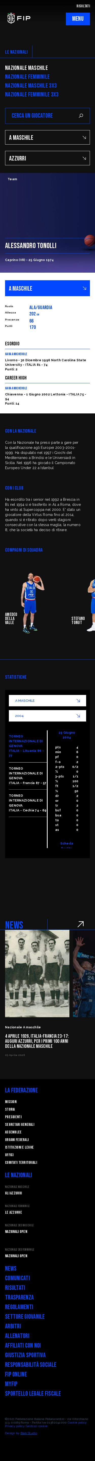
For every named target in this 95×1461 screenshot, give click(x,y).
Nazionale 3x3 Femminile (19, 1250)
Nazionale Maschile (26, 68)
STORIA (10, 1109)
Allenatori (17, 1336)
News (10, 1269)
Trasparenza (19, 1298)
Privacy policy (15, 1426)
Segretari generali (19, 1124)
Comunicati (17, 1278)
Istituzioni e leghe (19, 1147)
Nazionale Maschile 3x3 (31, 85)
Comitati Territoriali (21, 1162)
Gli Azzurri (13, 1193)
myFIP (11, 1384)
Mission (10, 1101)
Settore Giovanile (25, 1317)
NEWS (14, 925)
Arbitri (13, 1326)
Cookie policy (77, 1422)
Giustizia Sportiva (25, 1355)
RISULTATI (83, 6)
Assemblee (13, 1132)
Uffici (9, 1155)
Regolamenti (19, 1307)
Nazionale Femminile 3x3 (32, 94)
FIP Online (16, 1374)
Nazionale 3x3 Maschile (19, 1225)
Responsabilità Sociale (30, 1365)
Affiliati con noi (23, 1346)
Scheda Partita (66, 846)
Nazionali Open (16, 1231)
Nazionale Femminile (27, 76)
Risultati (15, 1288)
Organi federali (17, 1139)
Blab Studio (29, 1433)
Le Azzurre (13, 1212)
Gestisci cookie (36, 1426)
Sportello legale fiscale (33, 1394)
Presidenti (13, 1117)
